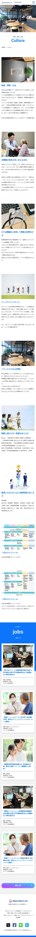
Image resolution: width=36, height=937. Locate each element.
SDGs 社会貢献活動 (23, 913)
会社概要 (18, 917)
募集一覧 (16, 915)
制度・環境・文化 (12, 913)
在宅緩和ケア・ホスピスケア (22, 911)
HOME (3, 47)
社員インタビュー (8, 915)
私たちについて (10, 911)
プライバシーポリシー (26, 915)
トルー (30, 930)
